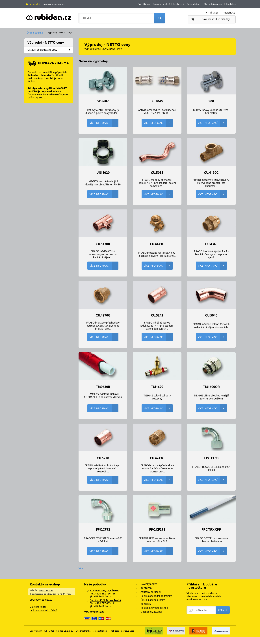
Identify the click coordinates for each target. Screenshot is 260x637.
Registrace (229, 12)
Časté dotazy (193, 4)
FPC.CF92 (103, 529)
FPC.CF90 (211, 458)
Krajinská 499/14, (104, 590)
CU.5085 (157, 172)
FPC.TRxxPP (211, 529)
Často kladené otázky (152, 599)
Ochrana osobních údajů (43, 610)
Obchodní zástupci (213, 4)
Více (81, 568)
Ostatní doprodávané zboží (49, 50)
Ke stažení (178, 4)
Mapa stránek (100, 630)
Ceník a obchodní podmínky (156, 595)
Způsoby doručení (150, 591)
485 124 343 (46, 590)
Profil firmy (144, 4)
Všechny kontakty (94, 612)
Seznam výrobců (161, 4)
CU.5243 (157, 315)
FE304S (157, 101)
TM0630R (103, 386)
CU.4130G (211, 172)
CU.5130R (103, 244)
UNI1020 (103, 172)
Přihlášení (213, 12)
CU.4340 (211, 244)
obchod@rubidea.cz (41, 599)
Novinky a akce (148, 584)
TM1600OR (211, 386)
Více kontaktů (38, 606)
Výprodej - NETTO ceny (45, 42)
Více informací (104, 123)
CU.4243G (157, 458)
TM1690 (157, 386)
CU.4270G (103, 315)
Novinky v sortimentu (54, 4)
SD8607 (103, 101)
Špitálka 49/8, (105, 600)
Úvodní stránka (35, 32)
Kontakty (231, 4)
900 (211, 101)
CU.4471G (157, 244)
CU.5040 (211, 315)
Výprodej (35, 4)
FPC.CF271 (157, 529)
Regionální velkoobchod (154, 607)
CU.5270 (103, 458)
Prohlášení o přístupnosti (122, 630)
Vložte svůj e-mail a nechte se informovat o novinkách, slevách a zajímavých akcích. (204, 596)
